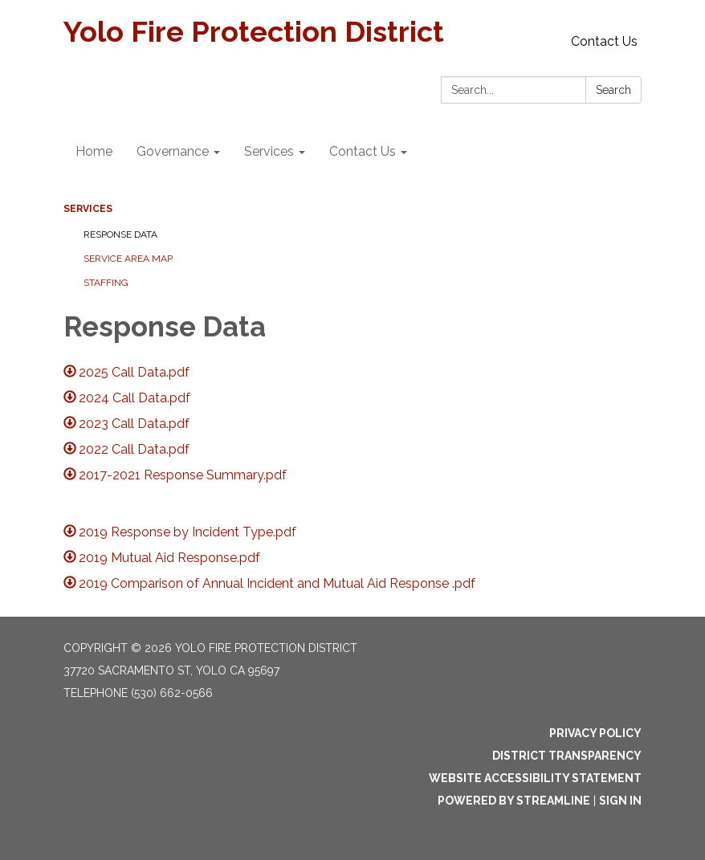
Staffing (106, 282)
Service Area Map (128, 258)
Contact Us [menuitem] (362, 151)
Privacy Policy (595, 733)
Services (87, 208)
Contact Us (604, 41)
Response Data (120, 234)
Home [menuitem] (93, 151)
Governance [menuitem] (173, 151)
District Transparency (567, 755)
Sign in (620, 800)
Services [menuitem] (269, 151)
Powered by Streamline (514, 800)
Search (613, 90)
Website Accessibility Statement (535, 778)
